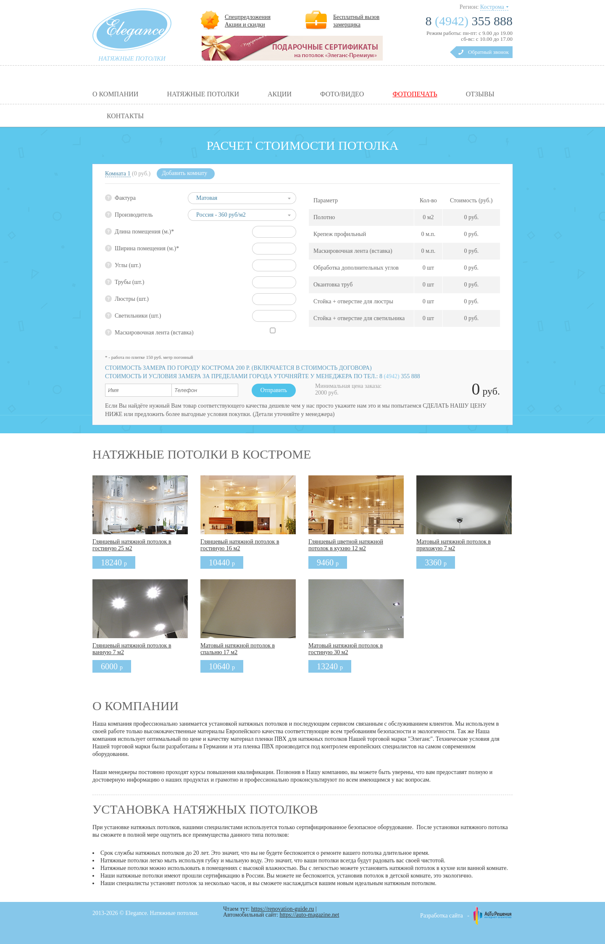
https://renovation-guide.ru (282, 909)
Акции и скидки (245, 24)
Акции (280, 94)
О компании (115, 94)
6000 (112, 666)
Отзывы (480, 94)
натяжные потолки (132, 58)
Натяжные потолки (203, 94)
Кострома (492, 7)
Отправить (273, 390)
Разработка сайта (441, 915)
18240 (114, 562)
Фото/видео (342, 94)
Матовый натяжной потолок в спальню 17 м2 (237, 648)
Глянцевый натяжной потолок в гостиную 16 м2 (239, 545)
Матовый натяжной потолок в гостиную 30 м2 (345, 648)
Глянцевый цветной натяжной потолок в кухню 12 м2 (345, 545)
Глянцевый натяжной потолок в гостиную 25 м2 (131, 545)
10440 (222, 562)
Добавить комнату (184, 173)
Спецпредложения (248, 17)
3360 (436, 562)
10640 (222, 666)
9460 (328, 562)
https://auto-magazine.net (309, 915)
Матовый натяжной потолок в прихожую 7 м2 (453, 545)
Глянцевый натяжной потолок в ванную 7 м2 (131, 648)
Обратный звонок (488, 52)
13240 (330, 666)
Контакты (125, 116)
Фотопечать (414, 94)
